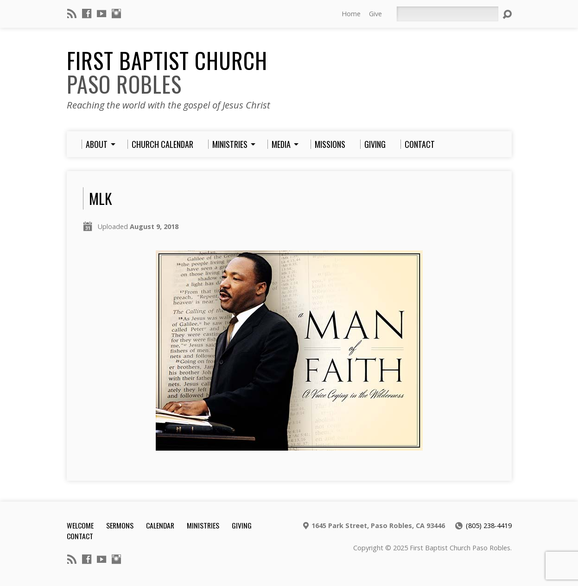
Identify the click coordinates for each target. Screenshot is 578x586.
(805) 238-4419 (489, 525)
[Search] (447, 13)
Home (351, 13)
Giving (242, 525)
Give (375, 13)
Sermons (119, 525)
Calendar (160, 525)
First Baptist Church (167, 72)
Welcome (80, 525)
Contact (80, 535)
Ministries (203, 525)
